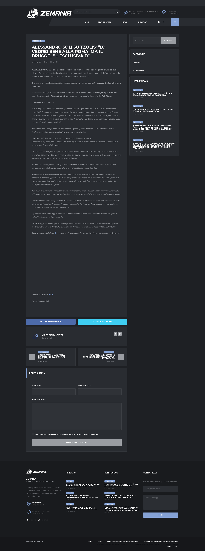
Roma (57, 233)
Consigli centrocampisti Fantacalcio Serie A (161, 541)
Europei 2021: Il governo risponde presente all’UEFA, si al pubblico (99, 357)
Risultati (142, 22)
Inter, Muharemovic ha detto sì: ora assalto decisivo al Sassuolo (152, 94)
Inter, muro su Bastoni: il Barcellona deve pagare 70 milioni (82, 496)
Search (168, 41)
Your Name (36, 385)
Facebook (31, 520)
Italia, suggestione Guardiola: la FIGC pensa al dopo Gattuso (153, 110)
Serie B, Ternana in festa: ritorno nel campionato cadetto (52, 357)
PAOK (51, 294)
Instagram (43, 520)
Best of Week (104, 22)
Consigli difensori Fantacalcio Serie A (111, 544)
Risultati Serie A (172, 544)
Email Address (84, 385)
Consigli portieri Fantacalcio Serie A (146, 544)
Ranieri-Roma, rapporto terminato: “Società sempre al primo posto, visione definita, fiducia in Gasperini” (152, 127)
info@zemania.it (135, 13)
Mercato (137, 63)
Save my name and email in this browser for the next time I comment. (65, 434)
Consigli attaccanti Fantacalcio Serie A (122, 541)
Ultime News (138, 70)
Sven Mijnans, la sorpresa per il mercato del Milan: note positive (81, 508)
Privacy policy (172, 546)
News (124, 22)
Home (86, 22)
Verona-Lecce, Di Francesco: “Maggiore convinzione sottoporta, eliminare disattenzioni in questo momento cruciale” (154, 146)
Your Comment (38, 400)
